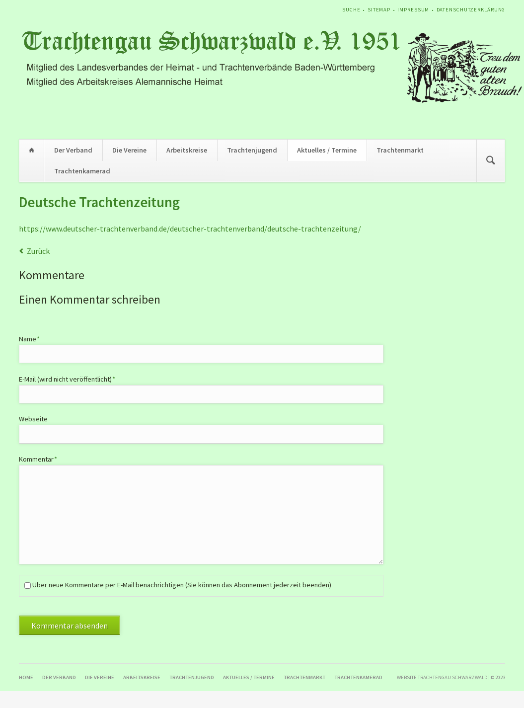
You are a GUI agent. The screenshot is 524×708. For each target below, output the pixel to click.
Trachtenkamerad (82, 170)
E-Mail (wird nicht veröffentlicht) (67, 379)
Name (34, 338)
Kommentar (38, 459)
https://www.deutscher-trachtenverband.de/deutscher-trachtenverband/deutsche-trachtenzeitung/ (190, 229)
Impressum (413, 9)
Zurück (38, 251)
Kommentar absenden (69, 625)
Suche (351, 9)
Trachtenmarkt (400, 150)
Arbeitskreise (186, 150)
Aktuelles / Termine (327, 150)
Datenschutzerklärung (471, 9)
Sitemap (379, 9)
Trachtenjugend (252, 150)
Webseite (33, 418)
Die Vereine (129, 150)
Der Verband (73, 150)
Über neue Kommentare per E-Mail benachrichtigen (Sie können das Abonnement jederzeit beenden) (181, 584)
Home (31, 150)
